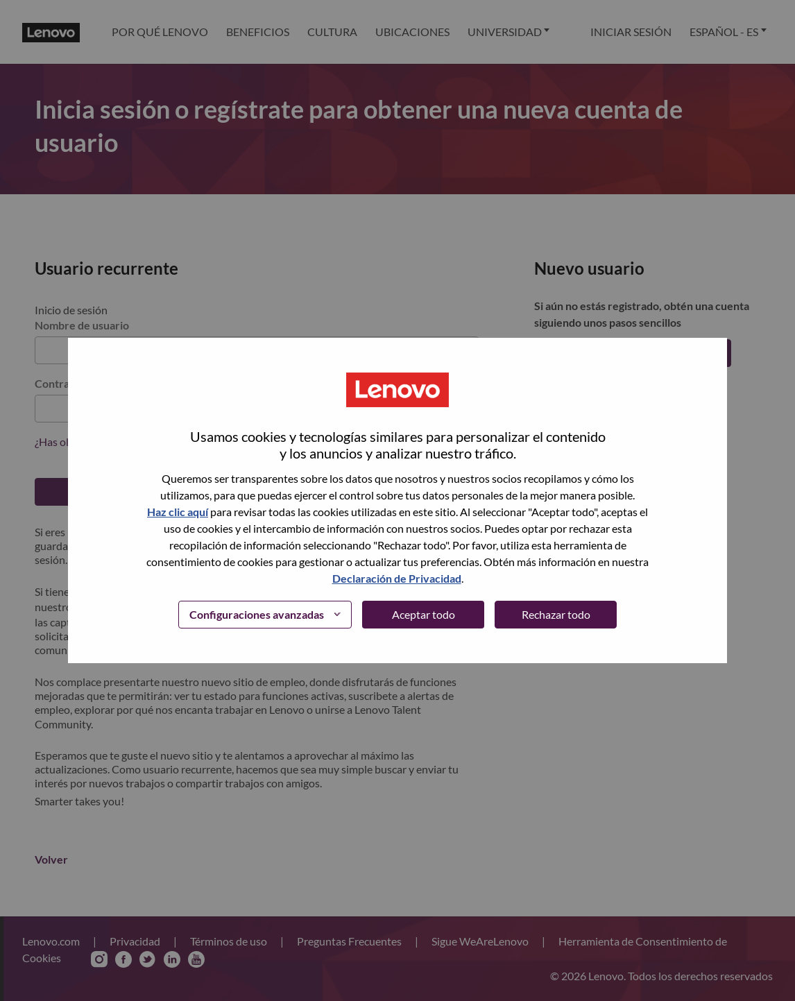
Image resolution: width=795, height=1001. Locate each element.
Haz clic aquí (177, 511)
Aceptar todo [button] (423, 614)
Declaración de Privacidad (396, 578)
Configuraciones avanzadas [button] (256, 614)
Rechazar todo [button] (556, 614)
